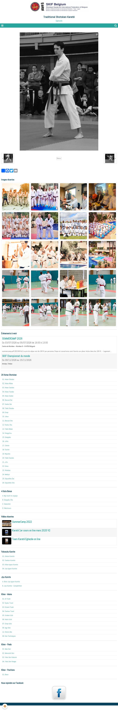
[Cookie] (4, 706)
